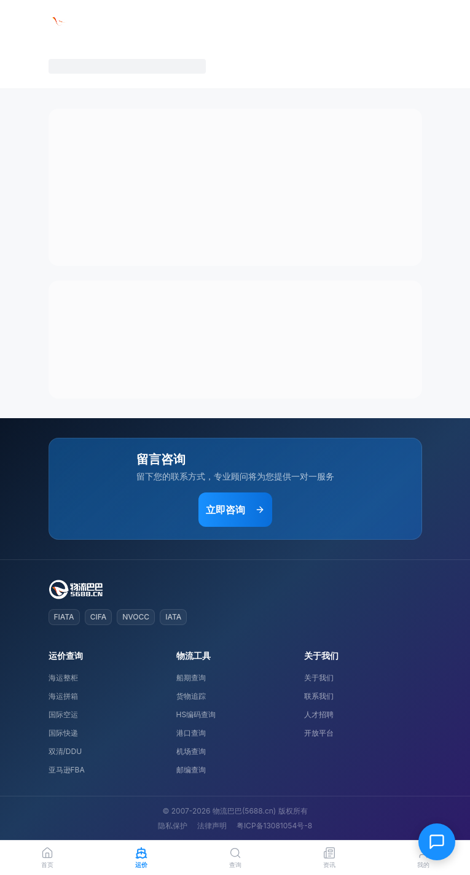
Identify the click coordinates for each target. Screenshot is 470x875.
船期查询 (191, 677)
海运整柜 (63, 677)
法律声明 (212, 825)
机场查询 (191, 751)
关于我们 (319, 677)
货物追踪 (191, 696)
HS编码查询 (196, 714)
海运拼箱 (63, 696)
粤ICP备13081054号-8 (274, 825)
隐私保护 (172, 825)
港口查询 (191, 732)
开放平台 (319, 732)
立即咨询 (235, 510)
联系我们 (319, 696)
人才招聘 (319, 714)
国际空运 (63, 714)
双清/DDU (65, 751)
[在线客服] (436, 841)
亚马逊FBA (67, 769)
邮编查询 (191, 769)
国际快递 (63, 732)
